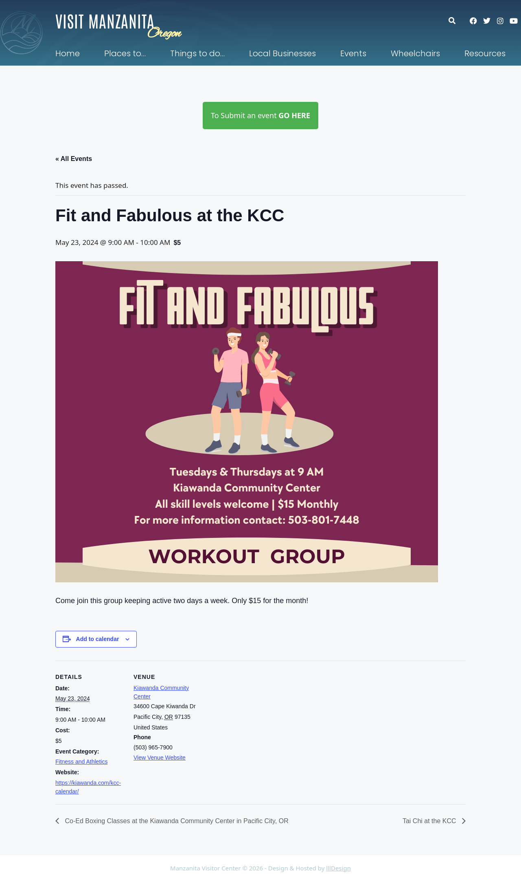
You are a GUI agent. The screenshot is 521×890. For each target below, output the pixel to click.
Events (353, 53)
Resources (485, 53)
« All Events (73, 158)
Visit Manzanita (105, 20)
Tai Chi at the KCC (430, 820)
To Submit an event (260, 115)
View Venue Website (160, 757)
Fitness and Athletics (81, 761)
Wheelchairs (415, 53)
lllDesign (338, 868)
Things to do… (197, 53)
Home (67, 53)
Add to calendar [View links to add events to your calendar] (97, 639)
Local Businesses (282, 53)
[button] (456, 20)
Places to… (125, 53)
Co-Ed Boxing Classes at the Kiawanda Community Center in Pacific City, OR (176, 820)
